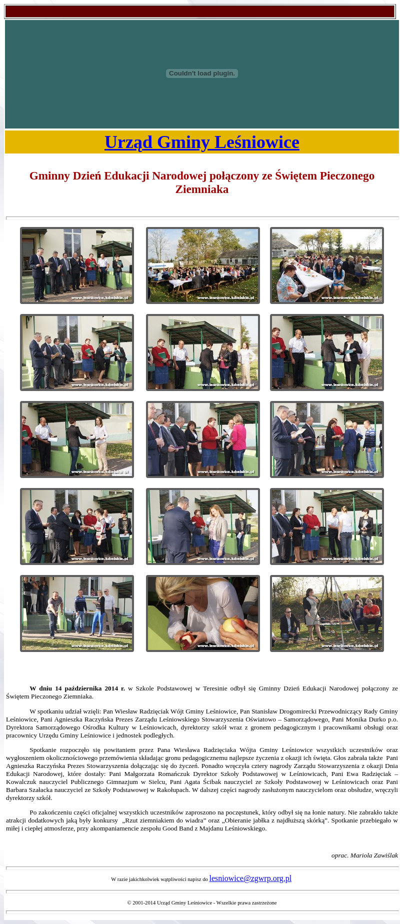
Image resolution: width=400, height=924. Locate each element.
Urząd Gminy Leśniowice (202, 142)
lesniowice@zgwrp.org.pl (251, 878)
